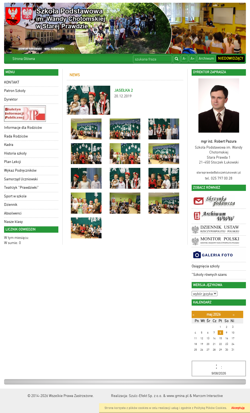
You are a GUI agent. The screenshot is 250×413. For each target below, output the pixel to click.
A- (184, 58)
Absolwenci (12, 213)
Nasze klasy (13, 222)
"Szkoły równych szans (209, 275)
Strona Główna (23, 59)
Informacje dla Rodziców (23, 128)
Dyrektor (11, 99)
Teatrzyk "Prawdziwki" (21, 187)
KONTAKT (11, 82)
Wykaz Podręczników (20, 170)
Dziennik (10, 205)
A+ (193, 58)
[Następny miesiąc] (234, 315)
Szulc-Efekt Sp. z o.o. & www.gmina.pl (159, 396)
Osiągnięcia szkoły (206, 266)
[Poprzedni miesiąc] (193, 315)
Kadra (8, 145)
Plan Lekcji (12, 162)
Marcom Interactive (208, 396)
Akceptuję (238, 408)
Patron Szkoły (15, 91)
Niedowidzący (230, 58)
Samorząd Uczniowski (21, 179)
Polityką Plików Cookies (210, 408)
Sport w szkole (15, 196)
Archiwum (206, 58)
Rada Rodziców (16, 136)
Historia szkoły (15, 153)
